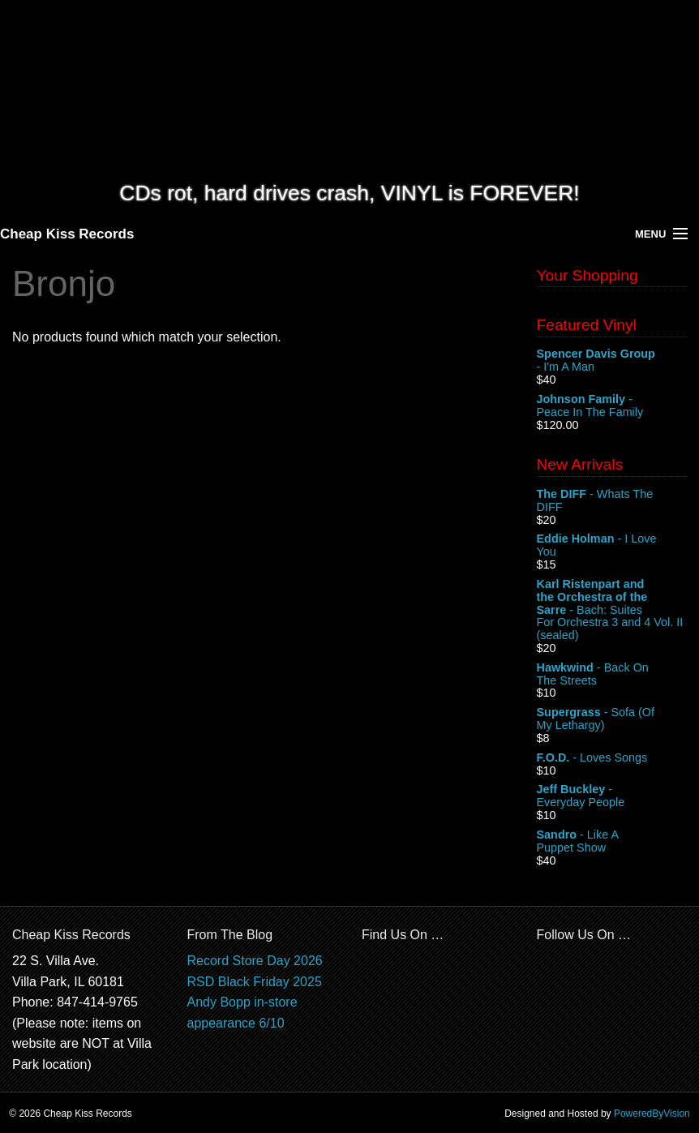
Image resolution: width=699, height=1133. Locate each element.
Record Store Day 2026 (255, 961)
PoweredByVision (652, 1113)
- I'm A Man (612, 361)
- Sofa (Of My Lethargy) (612, 719)
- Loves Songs (612, 758)
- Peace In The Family (612, 406)
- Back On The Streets (612, 675)
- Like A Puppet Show (612, 842)
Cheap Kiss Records (67, 234)
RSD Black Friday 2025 (254, 982)
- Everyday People (612, 796)
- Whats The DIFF (612, 501)
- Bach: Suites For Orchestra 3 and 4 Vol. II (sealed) (612, 610)
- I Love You (612, 546)
